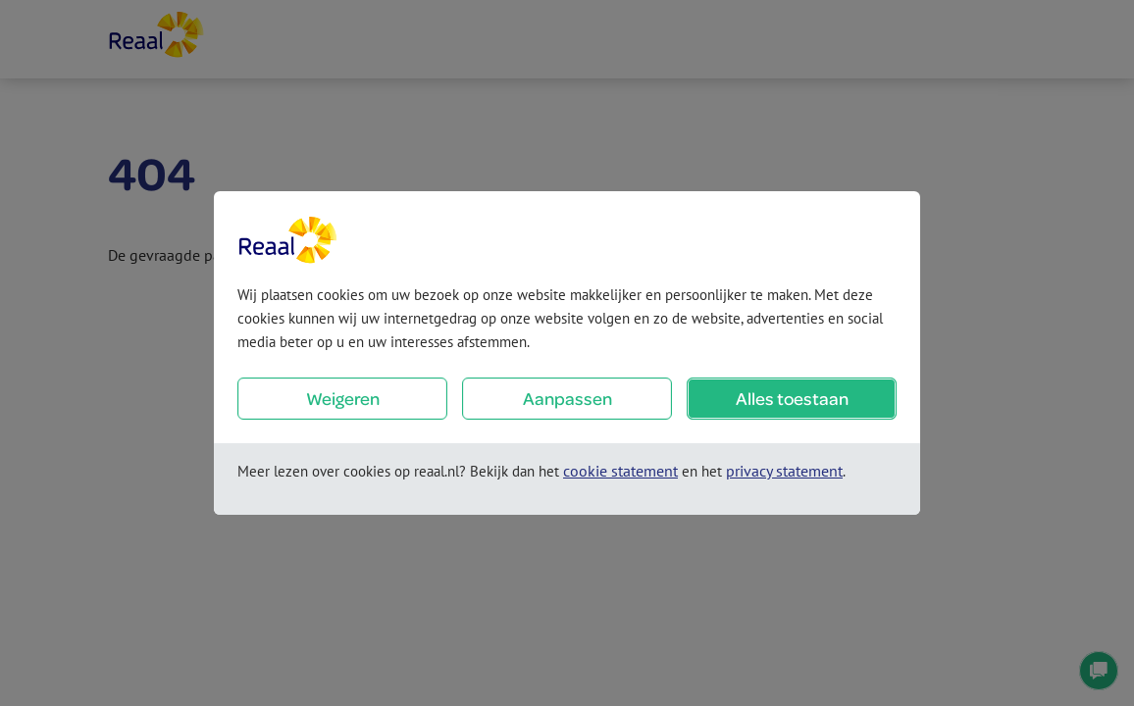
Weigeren (343, 398)
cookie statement (620, 470)
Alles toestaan (792, 398)
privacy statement (784, 470)
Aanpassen (567, 398)
